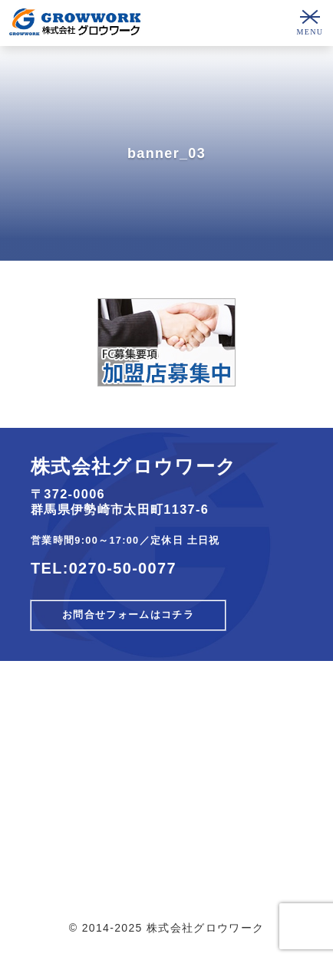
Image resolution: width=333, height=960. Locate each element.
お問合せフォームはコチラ (128, 615)
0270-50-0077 (122, 568)
